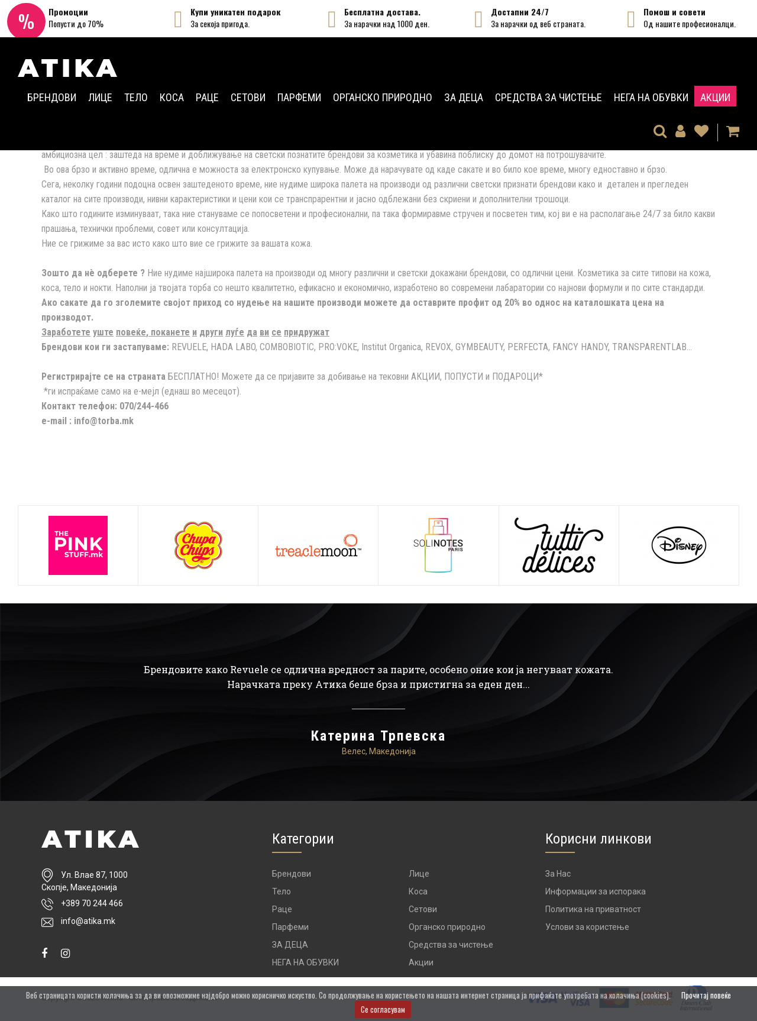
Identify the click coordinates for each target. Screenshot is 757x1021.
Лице (100, 97)
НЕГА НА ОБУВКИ (651, 97)
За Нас (558, 873)
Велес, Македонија (379, 751)
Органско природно (382, 97)
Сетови (248, 97)
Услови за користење (587, 927)
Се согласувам (383, 1009)
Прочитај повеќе (706, 995)
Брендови (51, 97)
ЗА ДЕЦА (463, 97)
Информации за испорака (595, 891)
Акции (715, 97)
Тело (136, 97)
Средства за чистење (548, 97)
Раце (207, 97)
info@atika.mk (88, 921)
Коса (172, 97)
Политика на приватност (593, 909)
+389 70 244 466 (92, 903)
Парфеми (299, 97)
